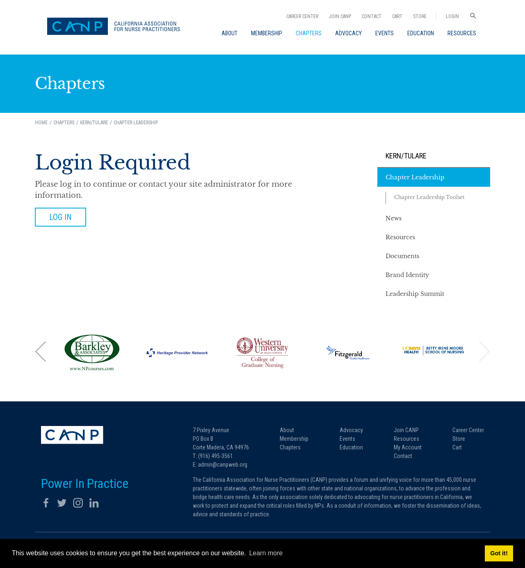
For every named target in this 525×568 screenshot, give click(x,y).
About (287, 430)
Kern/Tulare (406, 155)
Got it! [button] (498, 553)
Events (347, 438)
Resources (406, 438)
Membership (294, 438)
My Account (408, 447)
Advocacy (351, 430)
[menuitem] (229, 33)
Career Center (302, 16)
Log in (60, 217)
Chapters (290, 447)
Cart (397, 16)
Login (452, 16)
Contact (371, 16)
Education (351, 447)
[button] (41, 351)
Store (420, 16)
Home (41, 123)
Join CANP (340, 16)
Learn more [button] (266, 553)
